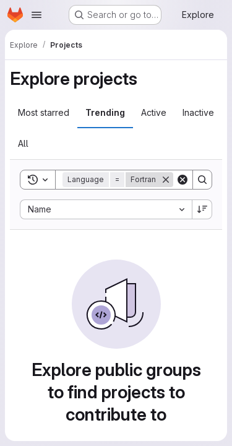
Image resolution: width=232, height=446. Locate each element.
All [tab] (23, 143)
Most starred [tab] (43, 112)
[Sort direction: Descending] (202, 209)
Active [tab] (153, 112)
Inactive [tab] (198, 112)
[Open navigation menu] (36, 15)
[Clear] (182, 179)
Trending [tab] (105, 112)
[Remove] (165, 179)
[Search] (202, 180)
